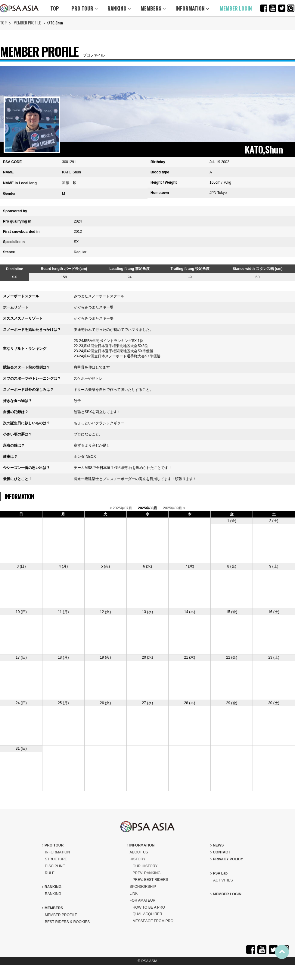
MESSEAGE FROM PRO (153, 921)
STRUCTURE (56, 859)
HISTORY (138, 859)
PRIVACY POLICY (226, 859)
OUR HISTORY (145, 866)
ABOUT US (139, 852)
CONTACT (220, 852)
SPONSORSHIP (143, 886)
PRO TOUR (84, 8)
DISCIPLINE (55, 866)
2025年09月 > (174, 508)
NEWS (217, 845)
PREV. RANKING (147, 873)
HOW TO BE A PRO (149, 907)
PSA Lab (219, 873)
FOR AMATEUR (143, 900)
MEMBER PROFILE (27, 22)
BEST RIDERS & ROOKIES (67, 922)
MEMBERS (153, 8)
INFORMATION (192, 8)
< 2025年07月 (121, 508)
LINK (134, 893)
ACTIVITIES (223, 880)
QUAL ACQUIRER (147, 914)
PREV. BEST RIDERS (150, 880)
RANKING (119, 8)
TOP (54, 8)
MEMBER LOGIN (236, 8)
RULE (49, 873)
